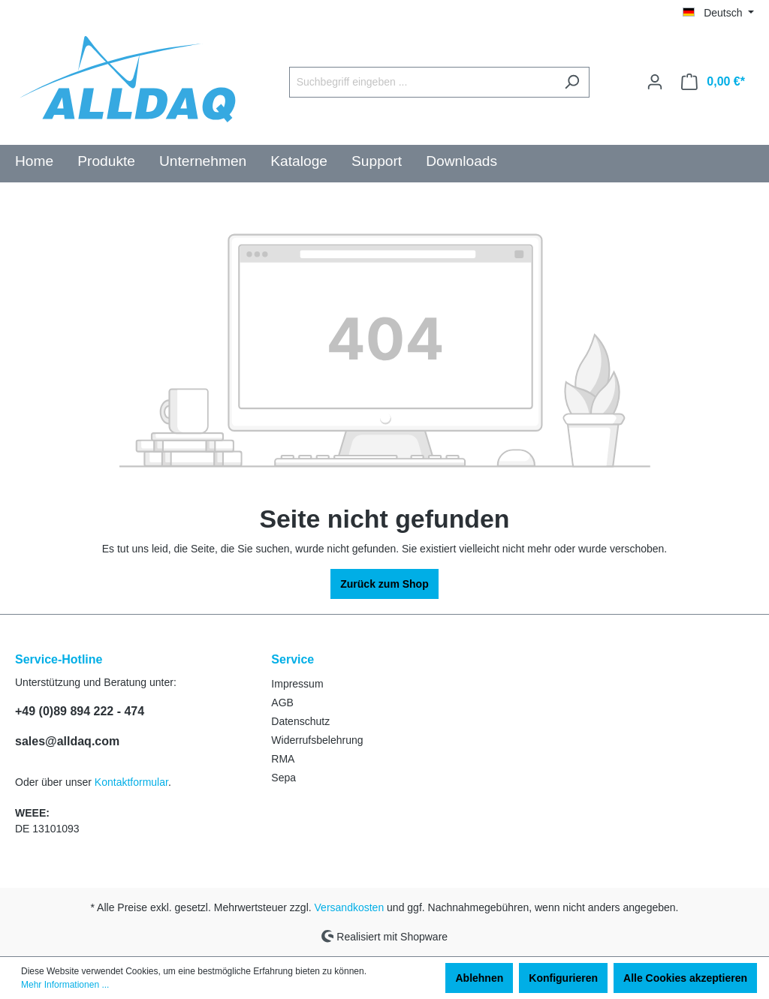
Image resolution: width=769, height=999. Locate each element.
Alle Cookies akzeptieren (685, 978)
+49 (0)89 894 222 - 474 (79, 711)
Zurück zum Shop (384, 584)
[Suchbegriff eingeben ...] (422, 82)
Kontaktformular (131, 782)
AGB (282, 703)
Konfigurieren (563, 978)
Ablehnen (479, 978)
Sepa (283, 778)
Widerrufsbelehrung (317, 740)
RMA (282, 759)
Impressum (297, 684)
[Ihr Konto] (655, 82)
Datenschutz (300, 721)
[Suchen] (572, 82)
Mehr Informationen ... (65, 984)
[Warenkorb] (713, 82)
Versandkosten (349, 907)
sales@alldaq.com (67, 741)
